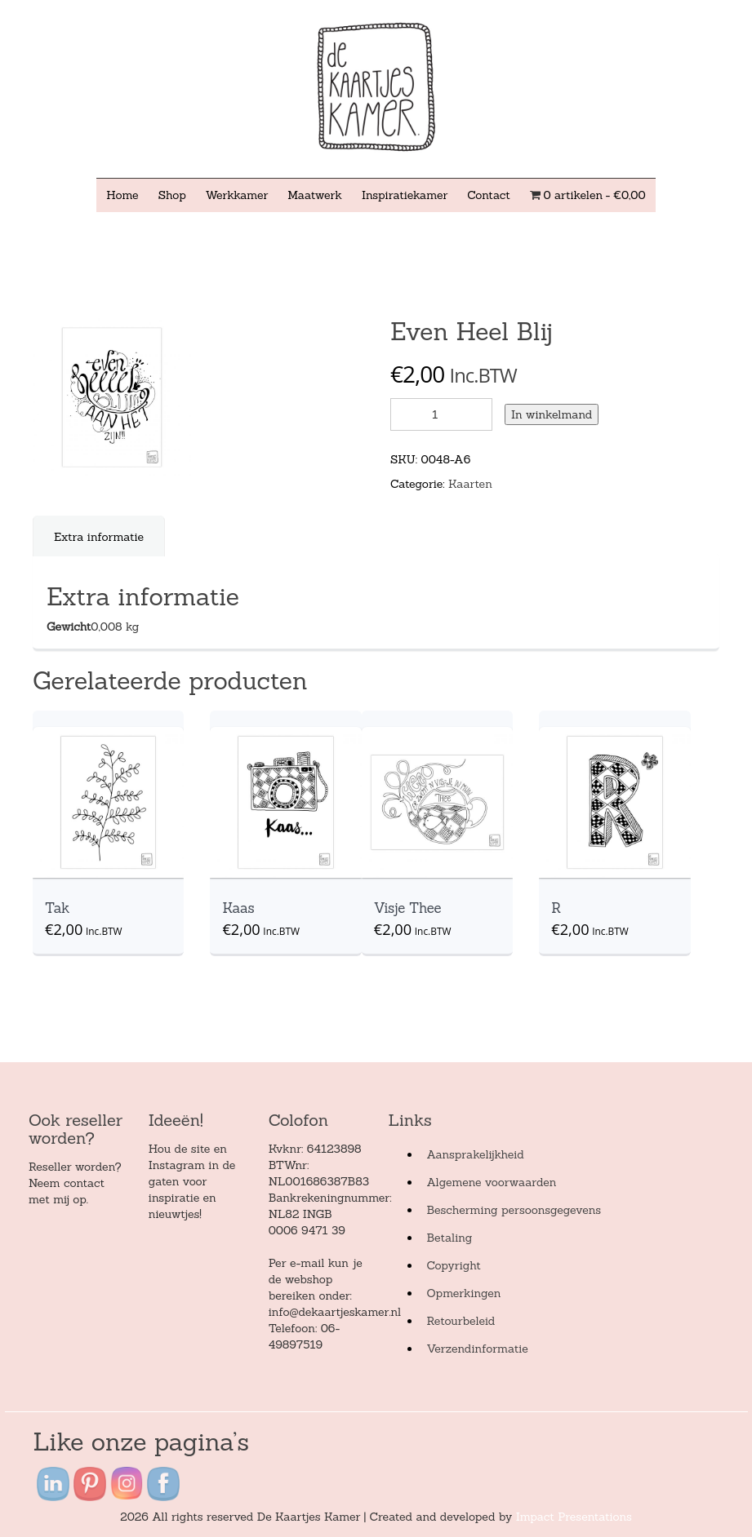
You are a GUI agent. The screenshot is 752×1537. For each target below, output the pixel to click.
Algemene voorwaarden (491, 1182)
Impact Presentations (574, 1516)
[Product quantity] (441, 414)
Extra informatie (99, 536)
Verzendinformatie (476, 1348)
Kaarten (470, 483)
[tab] (99, 537)
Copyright (453, 1265)
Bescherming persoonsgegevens (513, 1210)
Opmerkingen (463, 1293)
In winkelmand (551, 414)
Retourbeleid (460, 1320)
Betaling (449, 1237)
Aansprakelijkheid (474, 1154)
